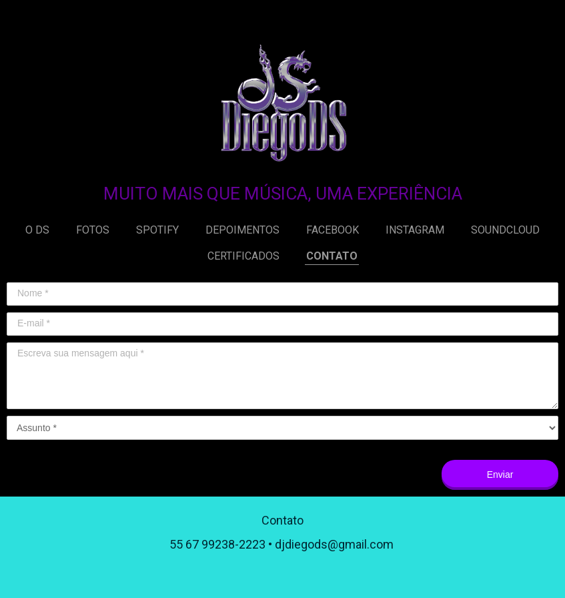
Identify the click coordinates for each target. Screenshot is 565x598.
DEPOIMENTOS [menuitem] (242, 230)
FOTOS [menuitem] (92, 230)
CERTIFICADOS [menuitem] (243, 256)
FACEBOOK (332, 230)
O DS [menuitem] (37, 230)
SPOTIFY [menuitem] (157, 230)
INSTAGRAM (415, 230)
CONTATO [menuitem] (332, 256)
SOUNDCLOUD (505, 230)
